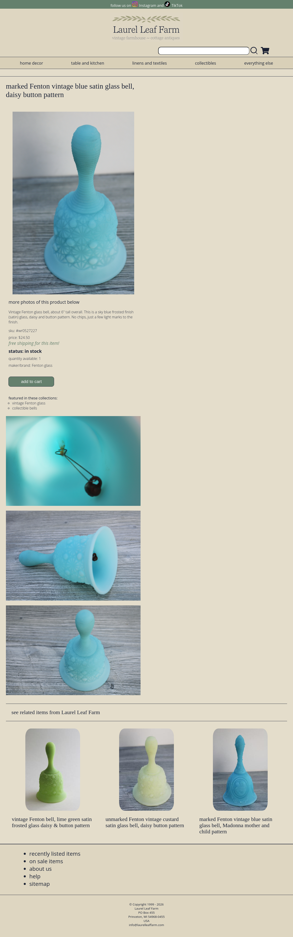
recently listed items (54, 853)
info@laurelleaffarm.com (146, 925)
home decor (31, 63)
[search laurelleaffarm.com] (255, 51)
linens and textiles (149, 63)
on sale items (46, 861)
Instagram (147, 5)
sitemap (39, 883)
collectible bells (24, 408)
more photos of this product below (43, 302)
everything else (258, 63)
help (34, 876)
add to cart (31, 381)
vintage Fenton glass (28, 403)
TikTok (177, 5)
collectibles (205, 63)
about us (40, 868)
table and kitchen (87, 63)
